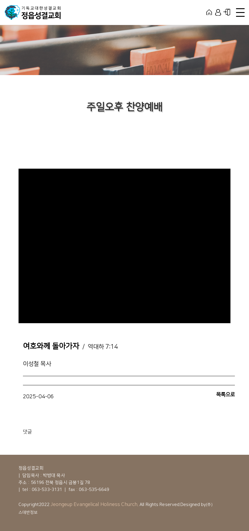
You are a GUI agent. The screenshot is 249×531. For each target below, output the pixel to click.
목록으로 (225, 395)
